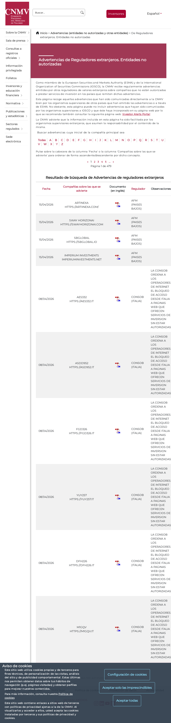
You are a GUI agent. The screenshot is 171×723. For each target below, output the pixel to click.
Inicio (43, 33)
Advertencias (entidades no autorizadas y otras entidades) (90, 33)
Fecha (46, 189)
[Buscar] (82, 12)
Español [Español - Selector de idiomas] (153, 13)
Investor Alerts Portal (136, 114)
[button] (16, 33)
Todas (42, 140)
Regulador (138, 189)
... (109, 161)
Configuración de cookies (127, 674)
